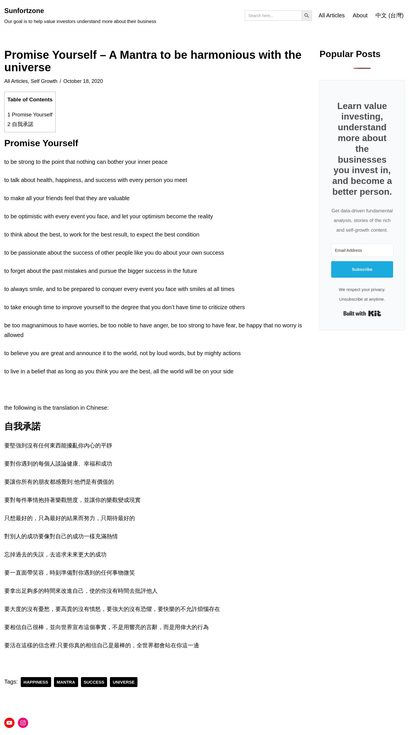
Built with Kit (362, 313)
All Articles (332, 15)
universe (124, 682)
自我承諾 (20, 124)
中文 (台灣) (389, 15)
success (94, 682)
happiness (36, 682)
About (360, 15)
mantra (66, 682)
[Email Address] (362, 250)
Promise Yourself (29, 115)
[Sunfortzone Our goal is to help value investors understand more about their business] (80, 15)
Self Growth (44, 81)
